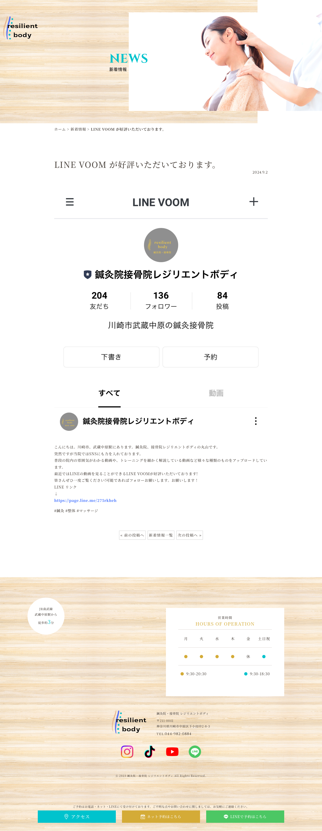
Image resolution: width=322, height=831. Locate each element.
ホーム (60, 129)
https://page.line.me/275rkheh (85, 500)
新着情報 (78, 129)
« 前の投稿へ (132, 535)
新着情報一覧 (161, 535)
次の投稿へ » (190, 535)
